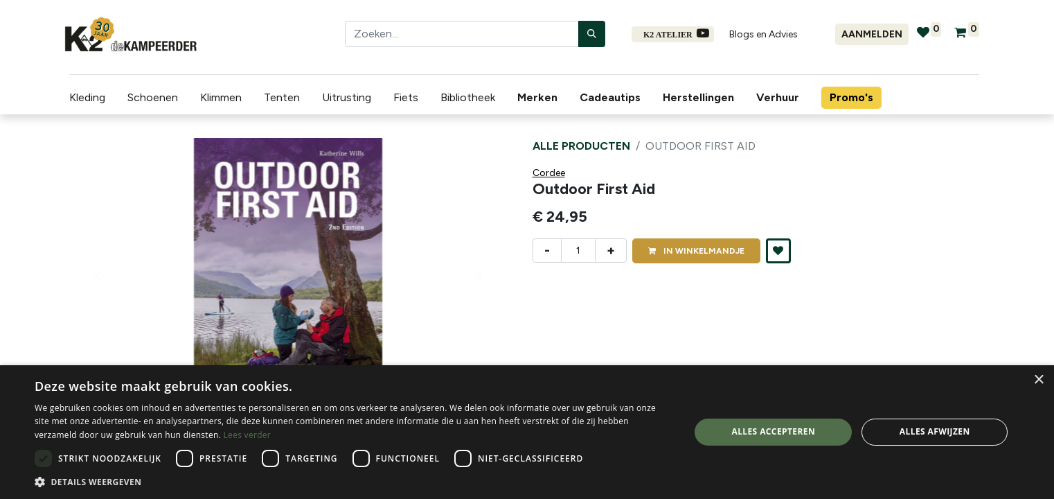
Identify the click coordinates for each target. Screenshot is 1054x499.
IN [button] (696, 251)
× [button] (1038, 380)
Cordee (549, 173)
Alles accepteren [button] (773, 431)
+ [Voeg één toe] (611, 250)
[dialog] (527, 432)
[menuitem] (535, 98)
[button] (778, 250)
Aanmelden (871, 34)
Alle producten (581, 145)
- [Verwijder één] (547, 250)
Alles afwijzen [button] (935, 431)
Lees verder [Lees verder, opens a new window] (247, 435)
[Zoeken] (591, 34)
